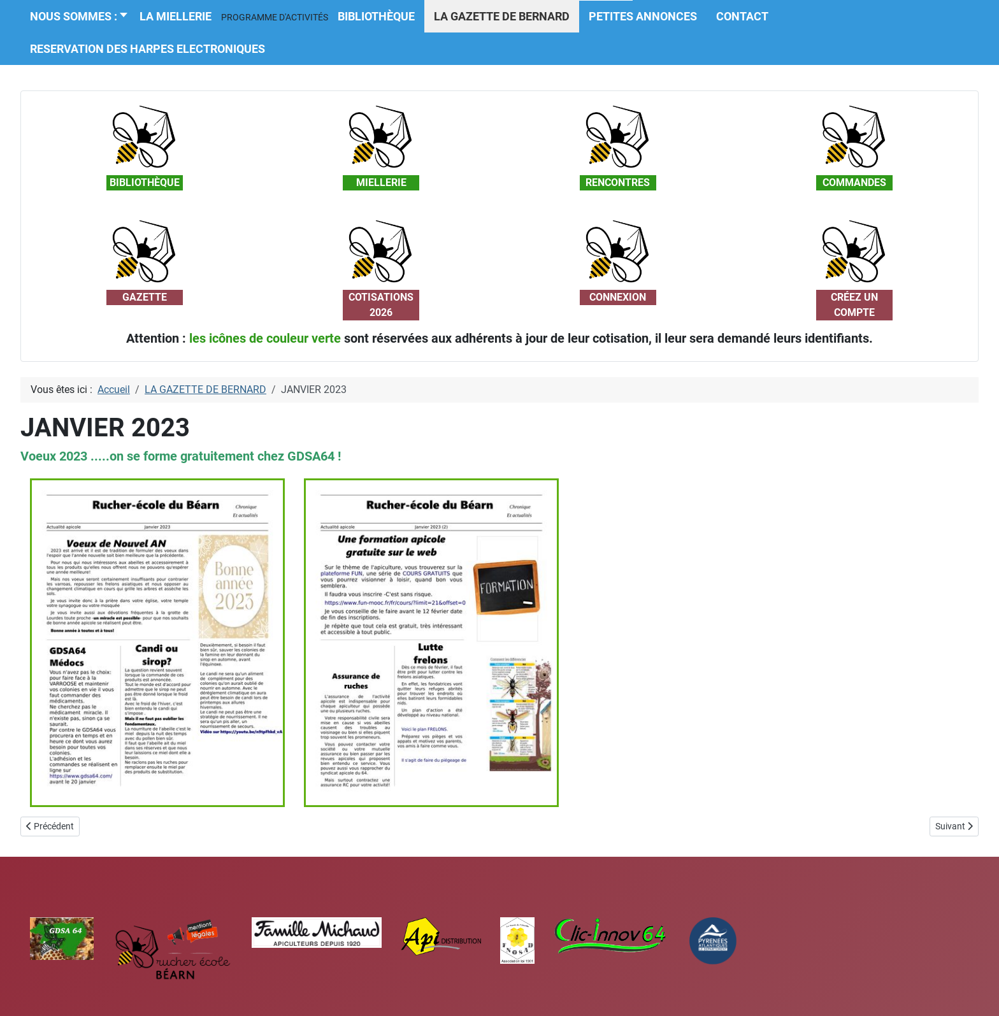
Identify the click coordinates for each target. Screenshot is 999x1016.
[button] (274, 17)
